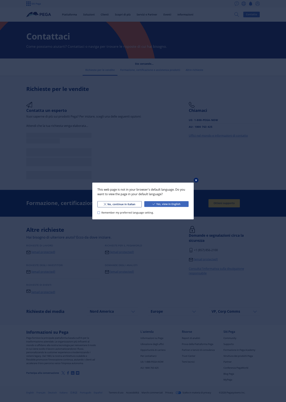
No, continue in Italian (120, 204)
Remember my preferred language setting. (127, 212)
